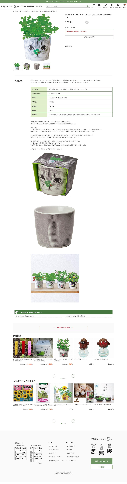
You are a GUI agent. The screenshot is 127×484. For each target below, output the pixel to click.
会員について (70, 446)
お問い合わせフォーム (101, 461)
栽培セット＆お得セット (25, 11)
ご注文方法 (70, 442)
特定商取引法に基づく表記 (56, 460)
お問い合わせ (70, 453)
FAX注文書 (101, 467)
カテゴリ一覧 (53, 446)
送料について (68, 46)
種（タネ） (15, 11)
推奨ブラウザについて (73, 457)
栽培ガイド (52, 453)
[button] (73, 376)
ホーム (51, 442)
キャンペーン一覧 (54, 449)
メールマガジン (71, 460)
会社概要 (69, 449)
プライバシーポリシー (55, 457)
